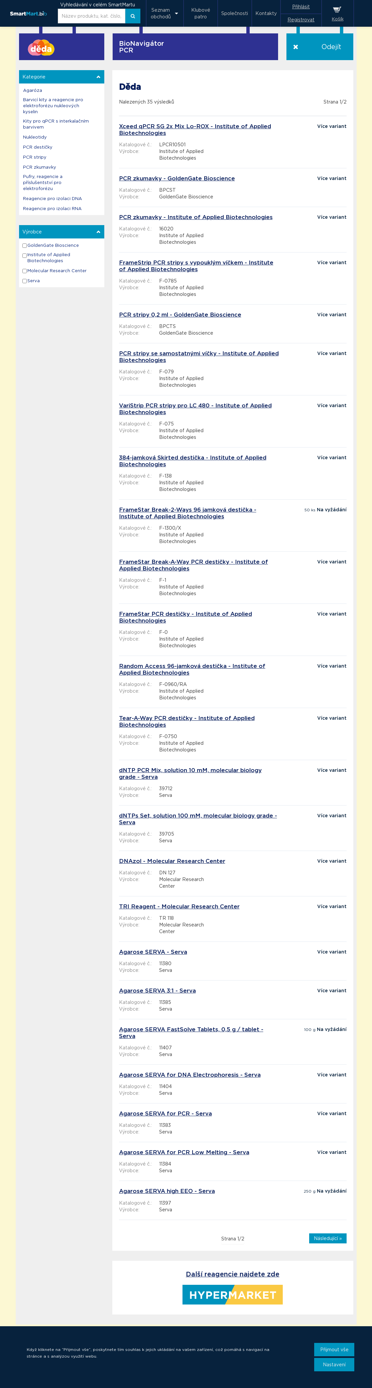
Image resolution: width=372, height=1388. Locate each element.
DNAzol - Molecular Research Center (172, 861)
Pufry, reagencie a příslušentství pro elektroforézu (43, 182)
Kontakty (266, 13)
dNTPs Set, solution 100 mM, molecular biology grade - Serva (198, 819)
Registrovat (301, 19)
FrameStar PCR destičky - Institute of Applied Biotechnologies (185, 617)
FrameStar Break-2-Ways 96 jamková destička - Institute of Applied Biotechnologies (187, 513)
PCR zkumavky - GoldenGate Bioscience (177, 178)
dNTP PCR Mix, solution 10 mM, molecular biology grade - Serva (190, 773)
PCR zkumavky (39, 167)
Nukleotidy (35, 137)
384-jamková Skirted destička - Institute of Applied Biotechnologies (192, 461)
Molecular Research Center (57, 270)
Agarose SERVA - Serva (153, 951)
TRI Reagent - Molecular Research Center (179, 906)
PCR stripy (34, 157)
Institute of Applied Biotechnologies (48, 257)
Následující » (328, 1238)
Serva (33, 280)
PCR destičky (37, 147)
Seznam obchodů (161, 13)
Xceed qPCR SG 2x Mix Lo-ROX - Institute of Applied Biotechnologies (195, 129)
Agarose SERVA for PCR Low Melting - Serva (184, 1152)
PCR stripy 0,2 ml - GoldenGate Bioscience (180, 314)
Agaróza (32, 90)
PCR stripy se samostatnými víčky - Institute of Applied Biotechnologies (199, 356)
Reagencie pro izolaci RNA (52, 208)
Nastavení (334, 1364)
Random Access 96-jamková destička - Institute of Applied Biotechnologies (192, 669)
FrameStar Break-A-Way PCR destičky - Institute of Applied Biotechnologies (193, 565)
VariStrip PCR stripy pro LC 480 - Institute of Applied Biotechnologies (195, 408)
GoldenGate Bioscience (53, 245)
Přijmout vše (334, 1349)
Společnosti (234, 13)
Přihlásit (301, 6)
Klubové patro (200, 13)
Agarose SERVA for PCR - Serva (165, 1113)
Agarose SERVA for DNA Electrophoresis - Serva (190, 1074)
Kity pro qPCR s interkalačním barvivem (56, 124)
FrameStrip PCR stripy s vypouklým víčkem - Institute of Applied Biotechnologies (196, 266)
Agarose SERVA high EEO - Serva (167, 1191)
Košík (338, 18)
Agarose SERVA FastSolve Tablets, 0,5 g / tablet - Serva (191, 1032)
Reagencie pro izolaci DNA (52, 198)
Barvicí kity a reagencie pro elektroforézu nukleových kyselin (53, 105)
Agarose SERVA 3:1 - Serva (157, 990)
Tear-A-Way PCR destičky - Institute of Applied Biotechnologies (187, 721)
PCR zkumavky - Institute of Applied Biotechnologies (196, 217)
